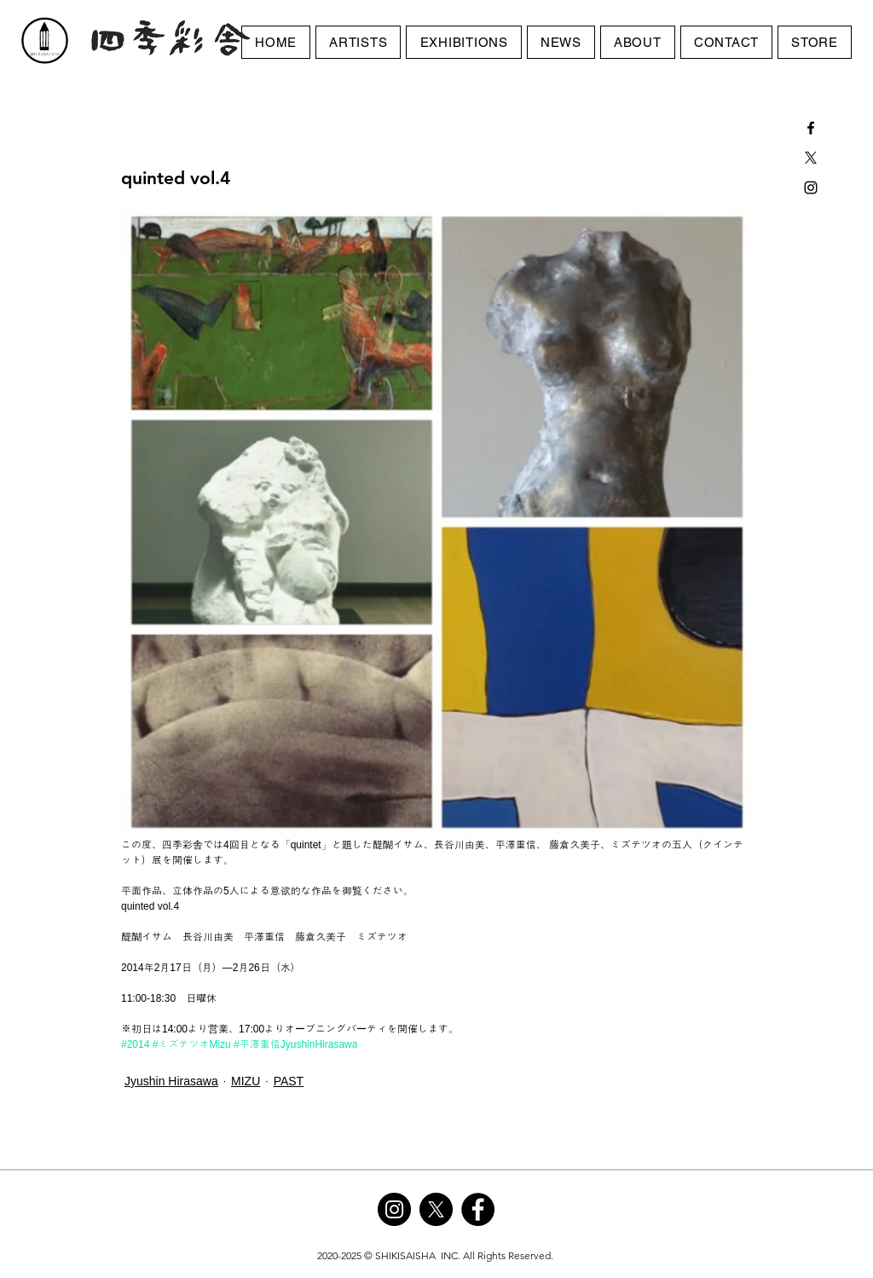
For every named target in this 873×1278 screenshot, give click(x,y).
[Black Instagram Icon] (810, 187)
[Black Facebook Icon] (810, 127)
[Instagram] (394, 1209)
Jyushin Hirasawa (171, 1081)
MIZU (245, 1081)
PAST (289, 1081)
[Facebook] (477, 1209)
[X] (810, 157)
